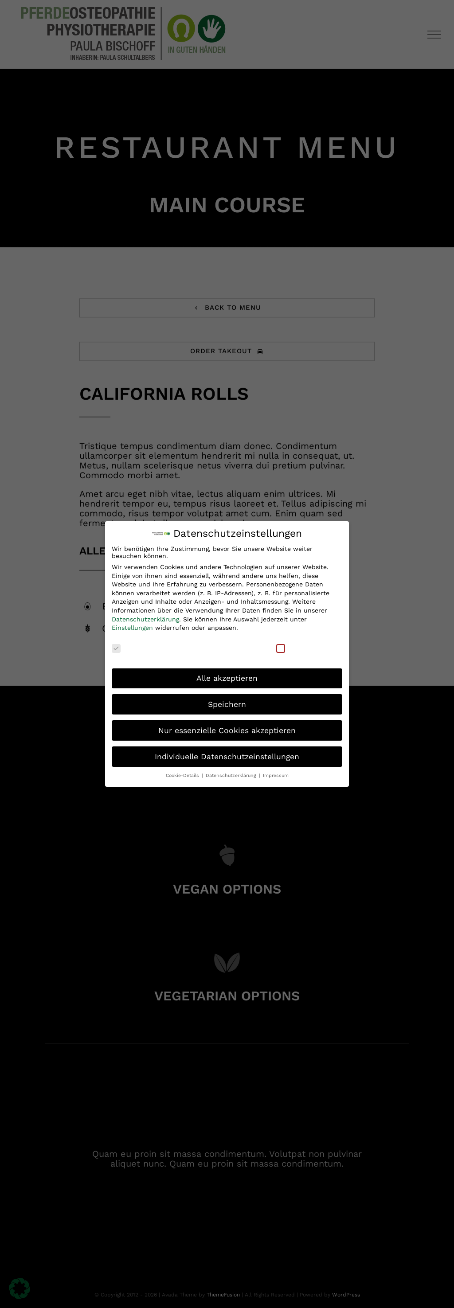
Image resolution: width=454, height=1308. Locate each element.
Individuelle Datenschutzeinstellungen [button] (227, 753)
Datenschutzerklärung (145, 616)
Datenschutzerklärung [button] (232, 773)
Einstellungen (132, 625)
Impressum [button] (276, 773)
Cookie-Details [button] (183, 773)
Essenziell (133, 644)
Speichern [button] (227, 701)
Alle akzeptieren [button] (227, 675)
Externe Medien (306, 644)
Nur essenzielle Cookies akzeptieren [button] (227, 727)
